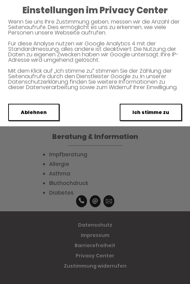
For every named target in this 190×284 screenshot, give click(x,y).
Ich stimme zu (150, 112)
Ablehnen (34, 112)
